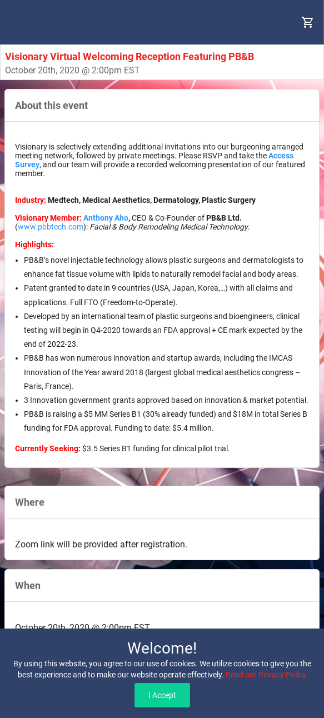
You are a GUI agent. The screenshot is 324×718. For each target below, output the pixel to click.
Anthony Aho (105, 217)
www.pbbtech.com (50, 226)
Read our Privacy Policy (266, 674)
